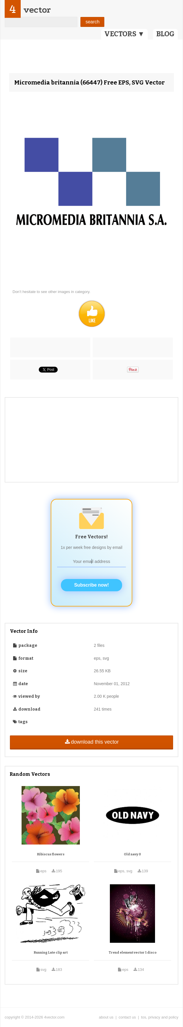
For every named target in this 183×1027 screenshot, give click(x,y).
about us (106, 1017)
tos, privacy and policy (159, 1017)
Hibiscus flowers (50, 854)
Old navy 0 (132, 854)
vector (37, 10)
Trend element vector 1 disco (132, 952)
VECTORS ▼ (124, 34)
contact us (127, 1017)
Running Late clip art (51, 952)
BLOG (165, 34)
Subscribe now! (91, 585)
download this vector (91, 742)
